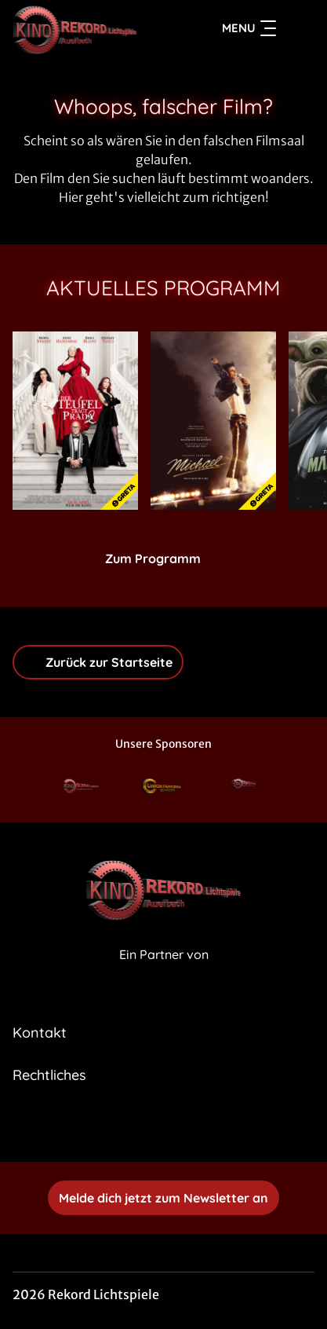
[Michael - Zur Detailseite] (213, 420)
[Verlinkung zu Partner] (81, 787)
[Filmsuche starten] (298, 28)
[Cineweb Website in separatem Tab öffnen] (164, 972)
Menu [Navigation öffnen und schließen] (249, 28)
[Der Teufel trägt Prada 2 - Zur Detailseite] (75, 420)
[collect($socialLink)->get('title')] (146, 1127)
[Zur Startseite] (86, 28)
